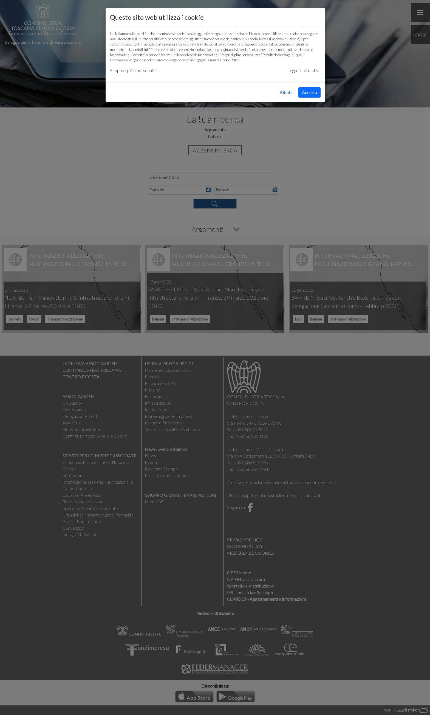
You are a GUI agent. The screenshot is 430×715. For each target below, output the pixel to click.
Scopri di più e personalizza (135, 70)
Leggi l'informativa (304, 70)
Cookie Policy (229, 60)
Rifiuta (286, 92)
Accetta (309, 92)
